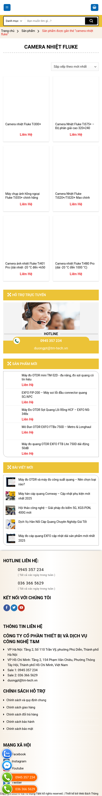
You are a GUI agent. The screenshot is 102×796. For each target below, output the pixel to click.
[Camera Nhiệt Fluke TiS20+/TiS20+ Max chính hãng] (76, 168)
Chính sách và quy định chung (26, 700)
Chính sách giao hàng (20, 707)
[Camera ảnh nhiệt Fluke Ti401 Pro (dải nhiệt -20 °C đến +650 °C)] (26, 238)
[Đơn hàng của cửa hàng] (75, 67)
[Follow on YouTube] (21, 607)
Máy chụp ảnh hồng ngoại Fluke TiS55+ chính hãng (22, 195)
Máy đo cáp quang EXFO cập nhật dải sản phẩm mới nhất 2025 (56, 538)
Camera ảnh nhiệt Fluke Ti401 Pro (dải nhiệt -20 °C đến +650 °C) (25, 265)
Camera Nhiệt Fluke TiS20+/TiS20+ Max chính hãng (72, 196)
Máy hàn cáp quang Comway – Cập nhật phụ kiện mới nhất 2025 (54, 496)
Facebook (14, 754)
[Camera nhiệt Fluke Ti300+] (26, 99)
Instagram (14, 761)
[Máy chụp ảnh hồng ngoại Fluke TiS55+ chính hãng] (26, 168)
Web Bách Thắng (88, 793)
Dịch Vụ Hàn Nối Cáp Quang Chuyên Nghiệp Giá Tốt (52, 521)
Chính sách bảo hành (20, 721)
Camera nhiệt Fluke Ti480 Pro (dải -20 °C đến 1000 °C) (74, 265)
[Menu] (7, 7)
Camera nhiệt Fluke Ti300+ (23, 124)
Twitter (12, 782)
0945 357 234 (51, 341)
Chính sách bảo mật (19, 728)
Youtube (13, 768)
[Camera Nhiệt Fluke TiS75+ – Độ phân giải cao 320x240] (76, 99)
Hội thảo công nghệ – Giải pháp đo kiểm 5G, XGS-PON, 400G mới (54, 510)
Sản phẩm (28, 31)
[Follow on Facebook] (6, 607)
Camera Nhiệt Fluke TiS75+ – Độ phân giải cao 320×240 (74, 126)
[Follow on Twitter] (14, 607)
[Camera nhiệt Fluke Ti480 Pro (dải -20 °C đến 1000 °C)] (76, 238)
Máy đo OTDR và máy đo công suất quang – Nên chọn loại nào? (57, 482)
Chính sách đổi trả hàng (22, 714)
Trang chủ (7, 31)
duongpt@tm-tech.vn (51, 348)
